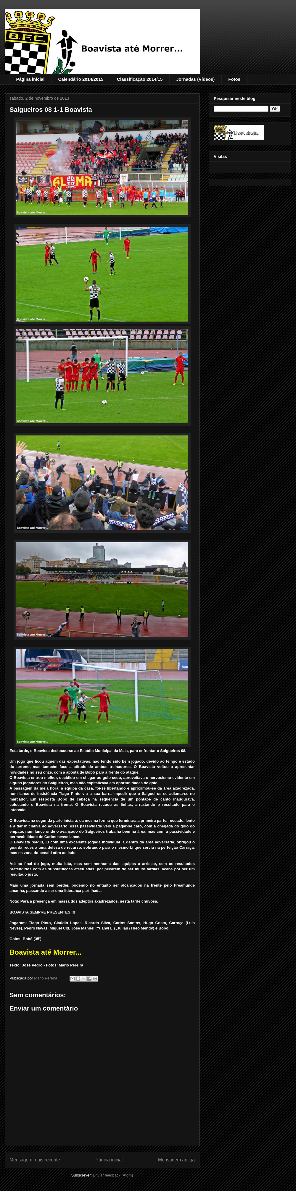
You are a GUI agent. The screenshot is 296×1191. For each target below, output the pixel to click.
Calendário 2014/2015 (80, 79)
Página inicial (30, 79)
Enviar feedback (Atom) (113, 1175)
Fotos (234, 79)
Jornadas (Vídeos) (195, 79)
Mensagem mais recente (34, 1159)
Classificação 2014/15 (140, 79)
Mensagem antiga (176, 1159)
